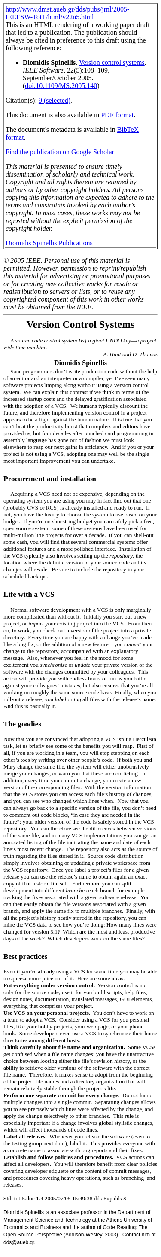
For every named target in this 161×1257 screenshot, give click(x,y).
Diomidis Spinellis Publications (49, 243)
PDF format (117, 115)
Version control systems (112, 62)
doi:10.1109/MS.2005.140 (61, 85)
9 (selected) (54, 100)
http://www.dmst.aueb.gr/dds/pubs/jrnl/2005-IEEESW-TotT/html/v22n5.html (67, 13)
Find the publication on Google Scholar (60, 152)
